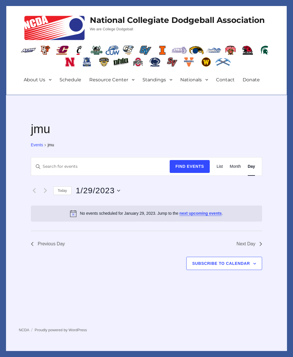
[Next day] (45, 190)
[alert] (146, 214)
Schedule (70, 79)
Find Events (189, 166)
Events (37, 145)
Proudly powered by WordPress (61, 330)
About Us (34, 79)
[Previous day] (34, 190)
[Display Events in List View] (220, 166)
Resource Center (108, 79)
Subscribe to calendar (221, 263)
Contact (225, 79)
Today (62, 191)
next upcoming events (200, 213)
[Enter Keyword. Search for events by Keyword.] (100, 166)
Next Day (249, 243)
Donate (251, 79)
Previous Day (48, 243)
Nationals (191, 79)
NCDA (24, 330)
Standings (154, 79)
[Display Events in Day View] (251, 166)
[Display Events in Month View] (235, 166)
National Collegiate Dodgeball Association (177, 20)
